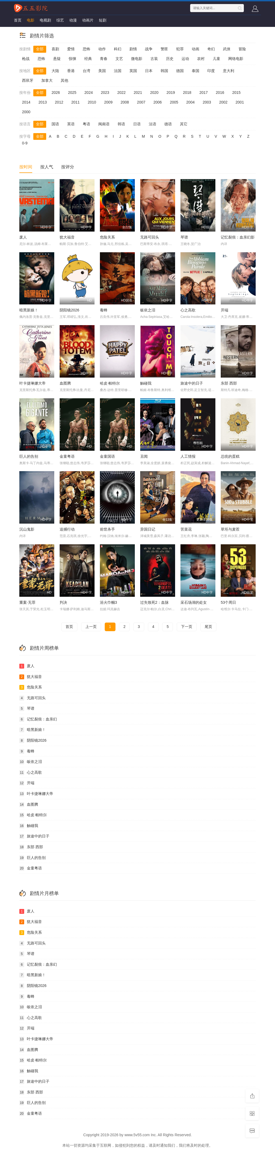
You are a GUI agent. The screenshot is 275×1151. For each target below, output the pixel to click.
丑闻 (144, 456)
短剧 (102, 20)
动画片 (87, 20)
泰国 (195, 71)
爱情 (71, 49)
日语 (137, 124)
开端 (224, 310)
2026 (56, 92)
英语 (71, 124)
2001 (240, 102)
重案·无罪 (27, 602)
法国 (117, 71)
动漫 (73, 20)
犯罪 (180, 49)
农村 (201, 58)
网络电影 (235, 58)
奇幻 (211, 49)
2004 (190, 102)
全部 (40, 49)
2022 (121, 92)
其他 (64, 80)
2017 (203, 92)
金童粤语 (67, 456)
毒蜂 (103, 310)
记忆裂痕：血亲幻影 (238, 237)
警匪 (164, 49)
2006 (157, 102)
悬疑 (57, 58)
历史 (169, 58)
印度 (211, 71)
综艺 (60, 20)
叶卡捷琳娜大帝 (32, 383)
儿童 (216, 58)
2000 (26, 112)
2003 (207, 102)
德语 (168, 124)
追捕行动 (67, 529)
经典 (88, 58)
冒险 (242, 49)
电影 (30, 20)
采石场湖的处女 (193, 602)
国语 (55, 124)
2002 (223, 102)
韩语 (121, 124)
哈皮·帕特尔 (110, 383)
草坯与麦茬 (230, 529)
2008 (125, 102)
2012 (59, 102)
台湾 (86, 71)
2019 (171, 92)
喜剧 (55, 49)
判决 (63, 602)
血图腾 (65, 383)
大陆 (55, 71)
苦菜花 (186, 529)
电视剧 (45, 20)
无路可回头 (149, 237)
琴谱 (184, 237)
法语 (152, 124)
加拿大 (47, 80)
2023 (105, 92)
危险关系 (107, 237)
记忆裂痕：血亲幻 (38, 719)
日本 (149, 71)
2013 (42, 102)
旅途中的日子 (191, 383)
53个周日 (228, 602)
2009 (108, 102)
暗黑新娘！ (28, 310)
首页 (17, 20)
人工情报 (188, 456)
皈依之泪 (147, 310)
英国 (133, 71)
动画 (195, 49)
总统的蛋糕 (230, 456)
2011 (75, 102)
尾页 (208, 626)
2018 (187, 92)
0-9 (24, 143)
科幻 (117, 49)
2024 (88, 92)
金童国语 (107, 456)
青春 (103, 58)
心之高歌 (188, 310)
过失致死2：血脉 (154, 602)
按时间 (25, 167)
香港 (71, 71)
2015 (236, 92)
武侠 (226, 49)
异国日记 (147, 529)
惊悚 (72, 58)
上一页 (91, 626)
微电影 (136, 58)
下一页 (186, 626)
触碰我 (145, 383)
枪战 (26, 58)
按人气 (46, 167)
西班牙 (27, 80)
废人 (23, 237)
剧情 (133, 49)
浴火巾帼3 (108, 602)
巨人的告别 (28, 456)
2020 (154, 92)
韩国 (164, 71)
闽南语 (104, 124)
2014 (26, 102)
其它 (183, 124)
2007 (141, 102)
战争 (149, 49)
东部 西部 (229, 383)
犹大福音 (67, 237)
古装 (154, 58)
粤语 (86, 124)
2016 (220, 92)
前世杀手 (107, 529)
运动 (185, 58)
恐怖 (86, 49)
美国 (102, 71)
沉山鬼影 (26, 529)
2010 (92, 102)
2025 (72, 92)
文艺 (119, 58)
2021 (138, 92)
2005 (174, 102)
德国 (180, 71)
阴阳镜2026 (69, 310)
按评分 (67, 167)
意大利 (228, 71)
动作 (102, 49)
